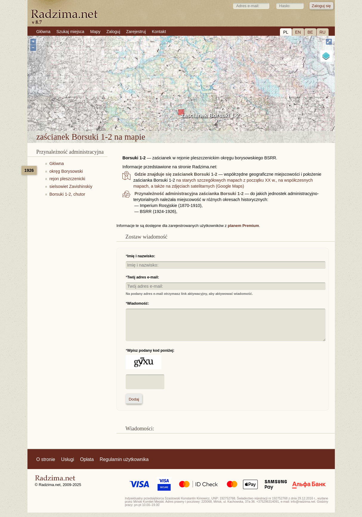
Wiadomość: (138, 303)
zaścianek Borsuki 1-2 (210, 115)
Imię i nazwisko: (141, 256)
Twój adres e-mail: (143, 277)
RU (322, 32)
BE (310, 32)
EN (298, 32)
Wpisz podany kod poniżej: (150, 350)
